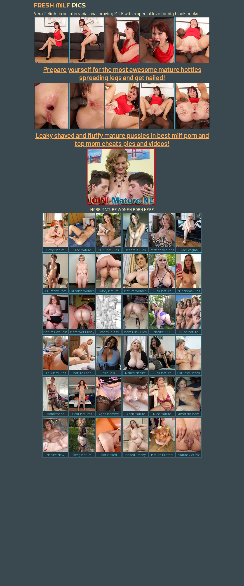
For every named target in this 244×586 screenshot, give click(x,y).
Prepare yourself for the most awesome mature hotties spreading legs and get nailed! (122, 73)
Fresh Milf (60, 5)
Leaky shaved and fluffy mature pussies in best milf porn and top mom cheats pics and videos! (122, 139)
